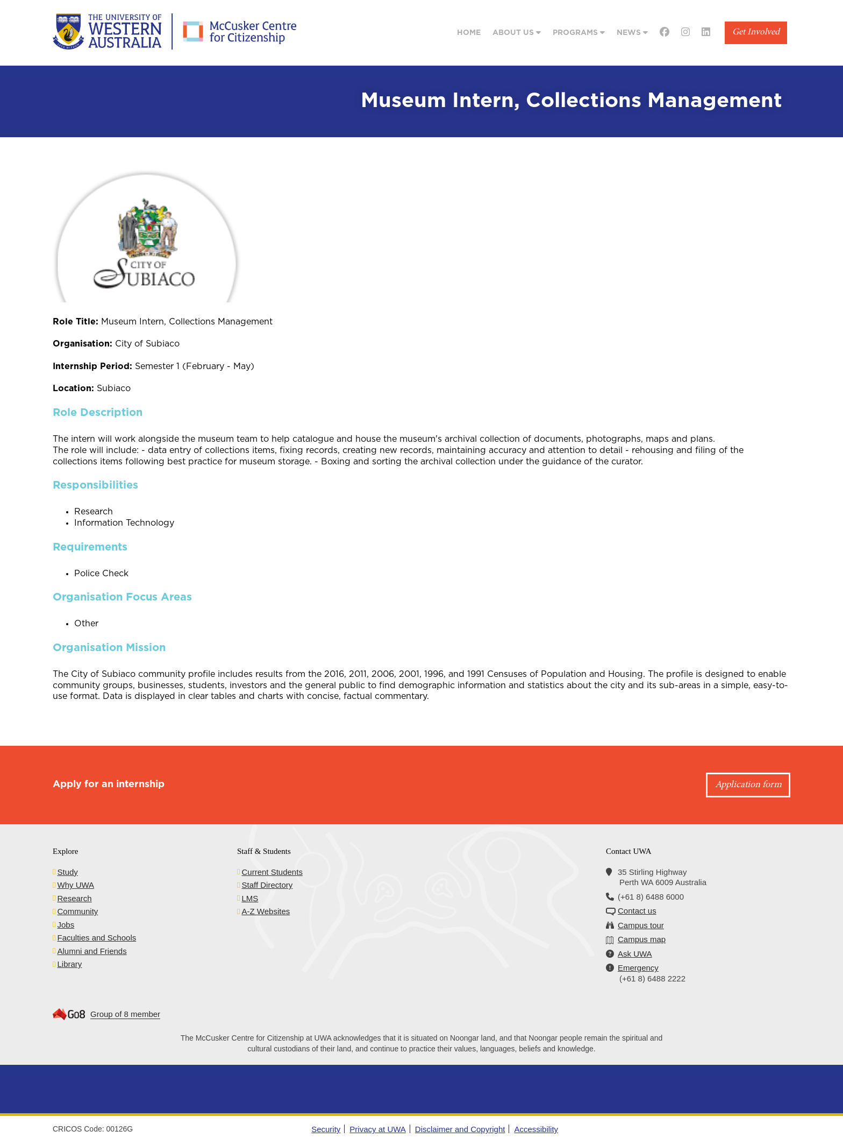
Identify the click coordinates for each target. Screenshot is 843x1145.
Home (469, 33)
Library (69, 964)
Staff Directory (266, 884)
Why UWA (75, 884)
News (632, 33)
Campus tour (641, 925)
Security (325, 1129)
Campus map (642, 939)
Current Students (271, 872)
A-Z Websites (265, 911)
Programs (579, 33)
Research (74, 898)
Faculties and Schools (96, 937)
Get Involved (756, 32)
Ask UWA (635, 953)
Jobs (65, 924)
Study (67, 872)
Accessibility (536, 1129)
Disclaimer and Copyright (460, 1129)
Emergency (638, 967)
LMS (249, 898)
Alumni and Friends (91, 951)
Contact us (637, 910)
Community (77, 911)
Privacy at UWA (377, 1129)
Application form (748, 785)
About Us (516, 33)
